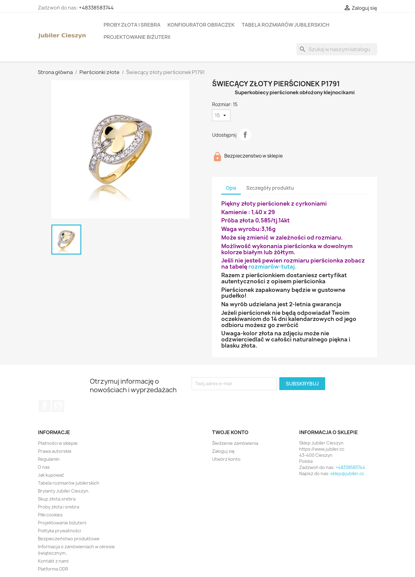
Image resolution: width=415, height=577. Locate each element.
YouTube (58, 406)
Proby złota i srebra (132, 24)
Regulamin (49, 459)
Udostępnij (245, 134)
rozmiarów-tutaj (271, 266)
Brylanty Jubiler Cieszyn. (64, 491)
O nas (44, 467)
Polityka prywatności (59, 531)
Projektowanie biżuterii (137, 37)
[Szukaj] (336, 49)
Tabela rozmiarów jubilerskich (285, 24)
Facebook (45, 406)
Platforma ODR (53, 569)
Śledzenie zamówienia (235, 443)
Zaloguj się (223, 451)
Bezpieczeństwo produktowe (69, 539)
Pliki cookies (50, 515)
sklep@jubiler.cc (347, 473)
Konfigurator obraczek (201, 24)
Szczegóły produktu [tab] (270, 188)
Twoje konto (230, 432)
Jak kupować (51, 475)
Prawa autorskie (55, 451)
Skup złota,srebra (56, 499)
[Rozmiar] (221, 115)
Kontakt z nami (53, 561)
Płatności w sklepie (58, 443)
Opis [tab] (231, 188)
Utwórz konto (226, 459)
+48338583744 (96, 7)
